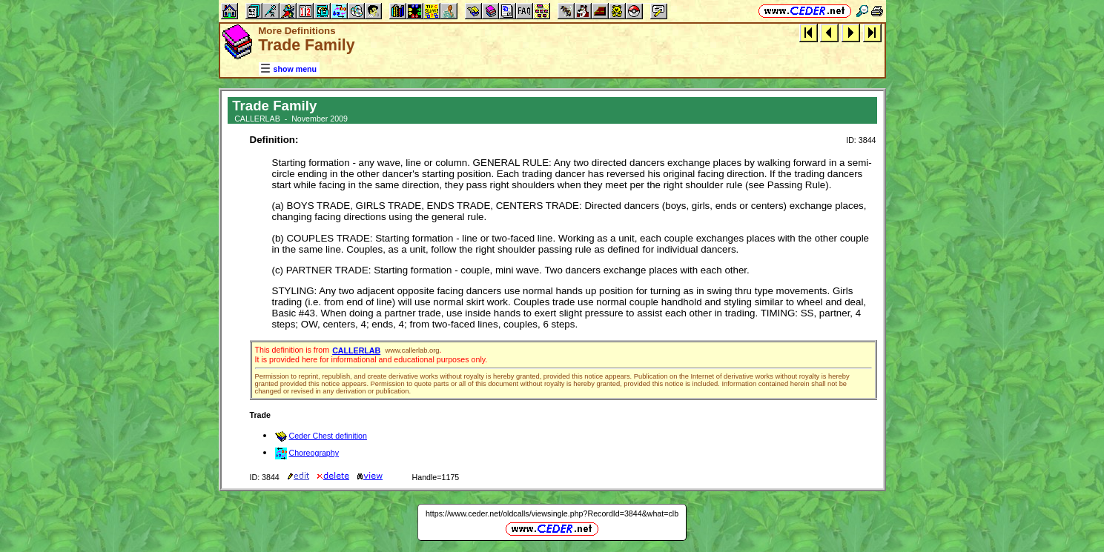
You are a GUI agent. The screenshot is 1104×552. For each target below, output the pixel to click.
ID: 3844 (861, 140)
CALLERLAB (356, 350)
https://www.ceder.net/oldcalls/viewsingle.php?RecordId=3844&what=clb (552, 513)
